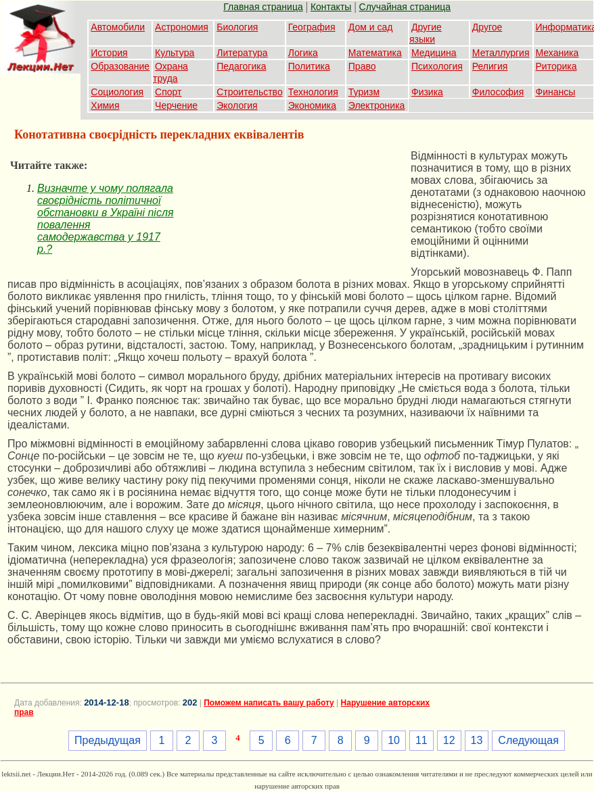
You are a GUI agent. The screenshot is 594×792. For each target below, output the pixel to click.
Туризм (364, 91)
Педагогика (241, 66)
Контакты (331, 6)
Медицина (434, 52)
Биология (237, 27)
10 (394, 740)
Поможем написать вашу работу (269, 703)
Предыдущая (107, 740)
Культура (174, 52)
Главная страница (263, 6)
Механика (557, 52)
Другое (487, 27)
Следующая (528, 740)
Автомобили (118, 27)
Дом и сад (370, 27)
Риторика (556, 66)
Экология (236, 105)
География (312, 27)
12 (449, 740)
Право (362, 66)
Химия (105, 105)
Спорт (168, 91)
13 (477, 740)
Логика (303, 52)
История (109, 52)
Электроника (376, 105)
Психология (437, 66)
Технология (313, 91)
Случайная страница (405, 6)
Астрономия (181, 27)
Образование (120, 66)
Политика (309, 66)
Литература (241, 52)
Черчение (176, 105)
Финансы (556, 91)
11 (421, 740)
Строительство (249, 91)
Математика (375, 52)
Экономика (312, 105)
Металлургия (501, 52)
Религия (490, 66)
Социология (117, 91)
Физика (427, 91)
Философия (498, 91)
